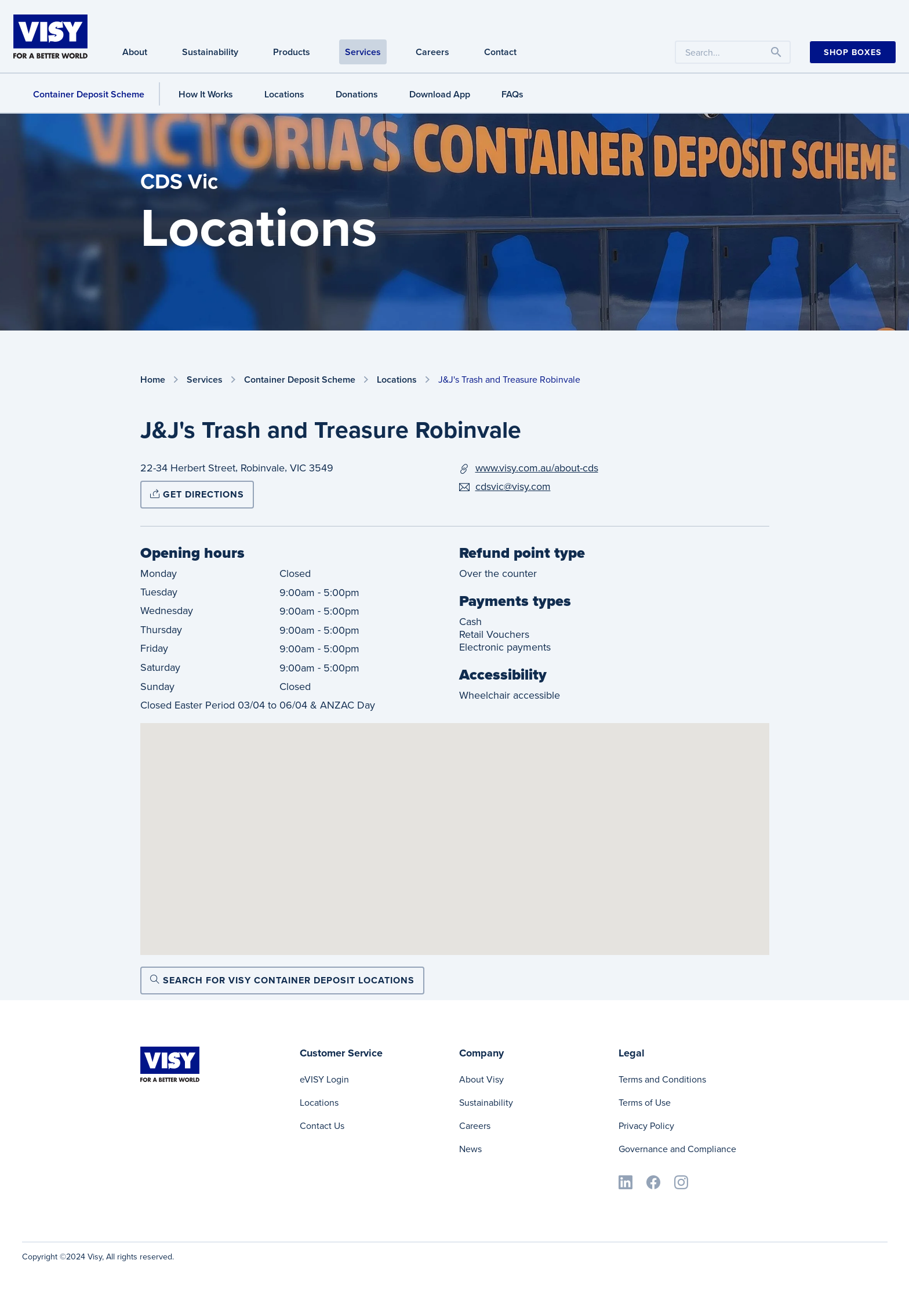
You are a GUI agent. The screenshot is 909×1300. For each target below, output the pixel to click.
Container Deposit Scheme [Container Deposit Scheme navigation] (88, 94)
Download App (439, 94)
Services (205, 380)
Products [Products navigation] (291, 52)
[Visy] (50, 35)
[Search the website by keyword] (733, 52)
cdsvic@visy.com (513, 486)
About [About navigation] (134, 52)
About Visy (481, 1079)
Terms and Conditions (662, 1079)
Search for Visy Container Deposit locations (282, 980)
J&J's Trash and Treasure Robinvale (509, 379)
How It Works (206, 94)
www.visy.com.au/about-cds (536, 467)
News (470, 1149)
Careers (474, 1125)
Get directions (197, 494)
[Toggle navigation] (776, 52)
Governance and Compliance (677, 1149)
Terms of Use (645, 1102)
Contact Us (322, 1125)
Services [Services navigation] (363, 52)
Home (152, 380)
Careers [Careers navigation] (432, 52)
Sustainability (486, 1102)
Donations (357, 94)
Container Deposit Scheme (299, 380)
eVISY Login (324, 1079)
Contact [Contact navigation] (500, 52)
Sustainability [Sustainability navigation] (210, 52)
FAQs (512, 94)
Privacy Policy (646, 1125)
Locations (284, 94)
